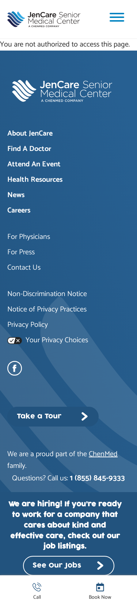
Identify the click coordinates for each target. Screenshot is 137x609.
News (15, 195)
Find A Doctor (29, 149)
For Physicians (28, 237)
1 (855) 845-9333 (97, 478)
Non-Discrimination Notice (47, 294)
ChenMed (103, 454)
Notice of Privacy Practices (47, 309)
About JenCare (30, 134)
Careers (18, 210)
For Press (21, 252)
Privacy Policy (27, 325)
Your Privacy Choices (47, 340)
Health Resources (34, 180)
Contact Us (24, 268)
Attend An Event (34, 164)
